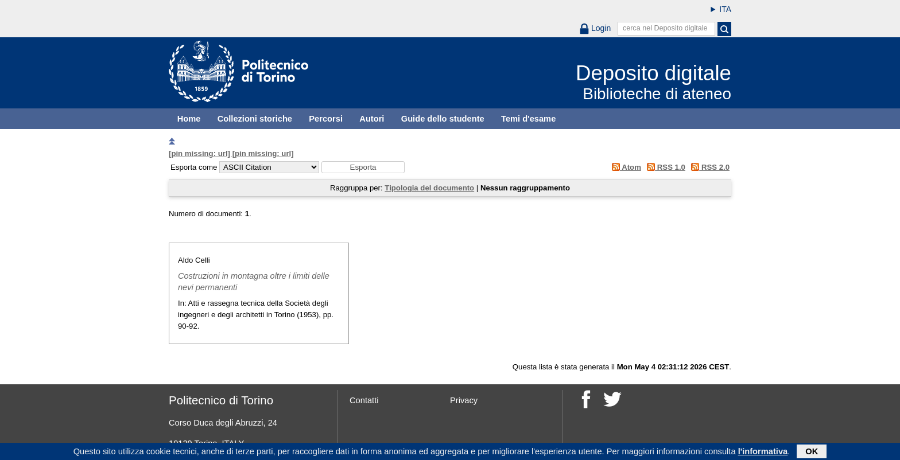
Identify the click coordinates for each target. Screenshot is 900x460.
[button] (363, 167)
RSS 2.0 (709, 167)
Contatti (364, 400)
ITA (725, 9)
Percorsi (326, 118)
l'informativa (763, 452)
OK (811, 452)
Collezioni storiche (255, 118)
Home (189, 118)
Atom (624, 167)
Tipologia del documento (429, 188)
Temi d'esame (528, 118)
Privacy (464, 400)
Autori (371, 118)
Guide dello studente (442, 118)
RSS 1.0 (664, 167)
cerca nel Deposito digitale (665, 28)
